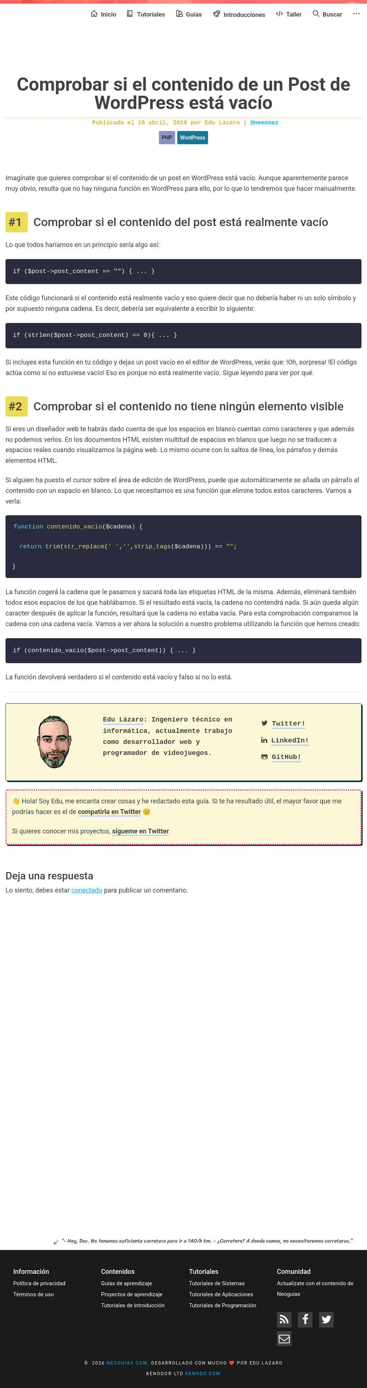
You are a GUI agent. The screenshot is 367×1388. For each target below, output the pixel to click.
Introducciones (239, 14)
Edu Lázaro (123, 720)
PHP (167, 138)
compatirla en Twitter (109, 811)
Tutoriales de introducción (132, 1305)
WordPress (192, 138)
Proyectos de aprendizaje (132, 1294)
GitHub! (286, 757)
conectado (87, 890)
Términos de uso (33, 1294)
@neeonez (265, 123)
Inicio (103, 14)
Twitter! (288, 724)
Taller (288, 14)
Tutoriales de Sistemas (217, 1283)
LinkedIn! (290, 741)
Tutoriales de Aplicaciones (221, 1294)
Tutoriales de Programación (222, 1305)
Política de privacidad (39, 1283)
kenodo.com (202, 1373)
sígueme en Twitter (140, 831)
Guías (189, 14)
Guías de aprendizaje (126, 1283)
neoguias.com (127, 1363)
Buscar (327, 14)
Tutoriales (146, 14)
